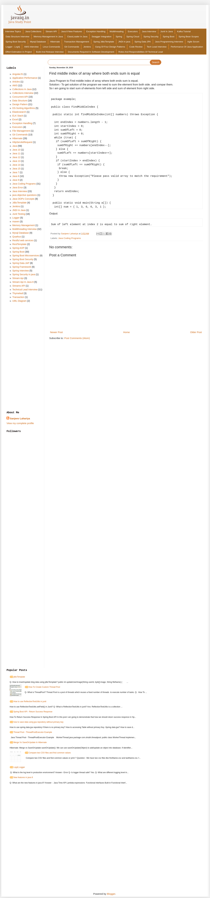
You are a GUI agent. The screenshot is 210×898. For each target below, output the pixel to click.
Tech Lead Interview (157, 47)
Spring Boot (168, 36)
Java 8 (15, 176)
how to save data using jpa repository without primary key (38, 722)
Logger (16, 217)
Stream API (51, 31)
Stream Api (17, 278)
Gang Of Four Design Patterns (110, 47)
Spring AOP (18, 248)
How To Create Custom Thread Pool (44, 687)
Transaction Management (76, 41)
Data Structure (19, 100)
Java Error (17, 187)
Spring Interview (20, 270)
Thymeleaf (17, 293)
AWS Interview (31, 47)
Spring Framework (21, 267)
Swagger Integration (101, 36)
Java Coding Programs (69, 238)
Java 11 (16, 153)
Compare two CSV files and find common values (50, 753)
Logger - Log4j (13, 47)
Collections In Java (22, 89)
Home (126, 332)
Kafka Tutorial (184, 31)
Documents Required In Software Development (91, 52)
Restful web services (22, 240)
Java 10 (16, 149)
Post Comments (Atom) (77, 338)
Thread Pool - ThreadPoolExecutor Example (32, 732)
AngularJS (17, 74)
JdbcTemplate (19, 202)
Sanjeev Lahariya (20, 418)
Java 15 (16, 168)
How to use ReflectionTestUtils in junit (29, 701)
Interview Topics (13, 31)
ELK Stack (17, 115)
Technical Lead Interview (24, 289)
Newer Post (56, 332)
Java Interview (149, 31)
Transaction (18, 297)
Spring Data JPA (143, 41)
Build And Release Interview (50, 52)
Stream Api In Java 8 (22, 282)
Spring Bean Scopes (188, 36)
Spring (119, 36)
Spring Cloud (132, 36)
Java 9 (15, 180)
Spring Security (150, 36)
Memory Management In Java (48, 36)
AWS (14, 85)
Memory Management (23, 225)
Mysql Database (38, 41)
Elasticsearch (19, 112)
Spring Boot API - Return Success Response (32, 712)
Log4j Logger (19, 767)
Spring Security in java (23, 274)
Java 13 (16, 161)
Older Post (196, 332)
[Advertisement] (25, 357)
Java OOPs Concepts (23, 199)
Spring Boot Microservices (25, 255)
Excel (15, 119)
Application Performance (24, 78)
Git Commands (71, 47)
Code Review (135, 47)
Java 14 (16, 164)
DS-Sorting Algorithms (23, 108)
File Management (21, 130)
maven (15, 221)
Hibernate (55, 41)
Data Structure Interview (17, 36)
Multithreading (117, 31)
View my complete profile (20, 423)
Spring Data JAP (20, 263)
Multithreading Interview (24, 229)
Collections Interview (22, 93)
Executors (133, 31)
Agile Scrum (193, 41)
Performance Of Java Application (187, 47)
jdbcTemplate (19, 677)
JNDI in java (124, 41)
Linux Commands (51, 47)
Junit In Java (166, 31)
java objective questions (24, 195)
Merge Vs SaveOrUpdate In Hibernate (30, 742)
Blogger (111, 893)
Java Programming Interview (169, 41)
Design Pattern (20, 104)
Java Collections (33, 31)
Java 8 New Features (71, 31)
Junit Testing (18, 214)
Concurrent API (20, 96)
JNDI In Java (18, 210)
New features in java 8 (23, 777)
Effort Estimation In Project (19, 52)
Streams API (18, 285)
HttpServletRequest (22, 142)
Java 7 (15, 172)
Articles (16, 81)
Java (14, 146)
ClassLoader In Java (77, 36)
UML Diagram (19, 301)
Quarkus (16, 236)
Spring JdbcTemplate (103, 41)
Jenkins (87, 47)
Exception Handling (95, 31)
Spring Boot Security (16, 41)
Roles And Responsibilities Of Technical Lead (140, 52)
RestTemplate (19, 244)
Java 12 (16, 157)
